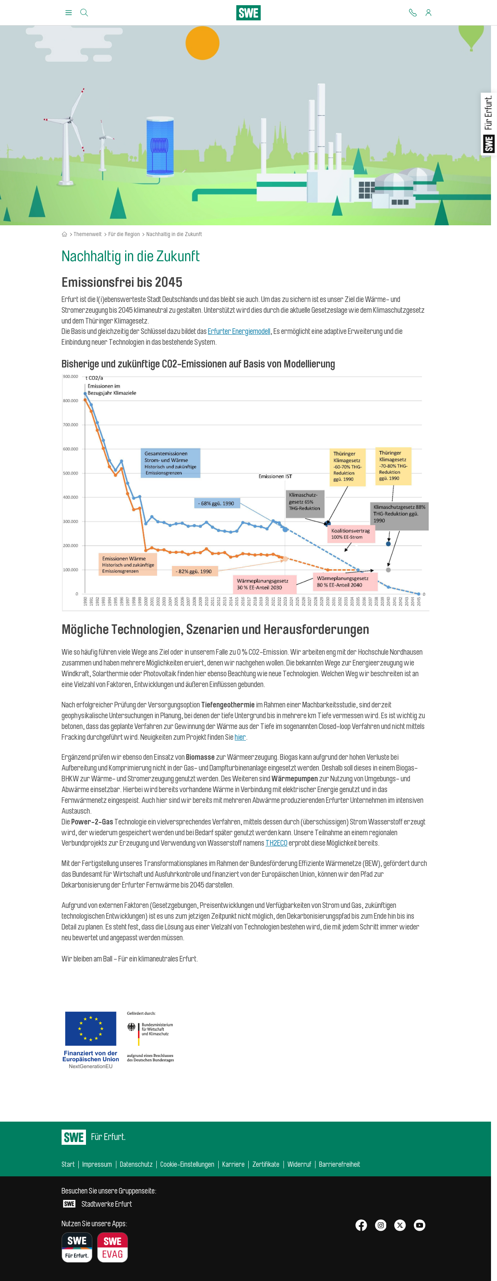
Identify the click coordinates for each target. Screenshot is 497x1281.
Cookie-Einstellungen (187, 1164)
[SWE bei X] (400, 1226)
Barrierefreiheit (339, 1164)
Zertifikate (265, 1164)
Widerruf (299, 1164)
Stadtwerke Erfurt (109, 1198)
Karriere (233, 1164)
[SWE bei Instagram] (381, 1226)
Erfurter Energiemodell (239, 331)
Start (68, 1164)
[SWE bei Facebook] (361, 1226)
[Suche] (84, 12)
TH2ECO (276, 843)
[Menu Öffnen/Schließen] (68, 12)
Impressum (97, 1164)
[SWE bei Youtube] (419, 1226)
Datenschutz (136, 1164)
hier (240, 737)
